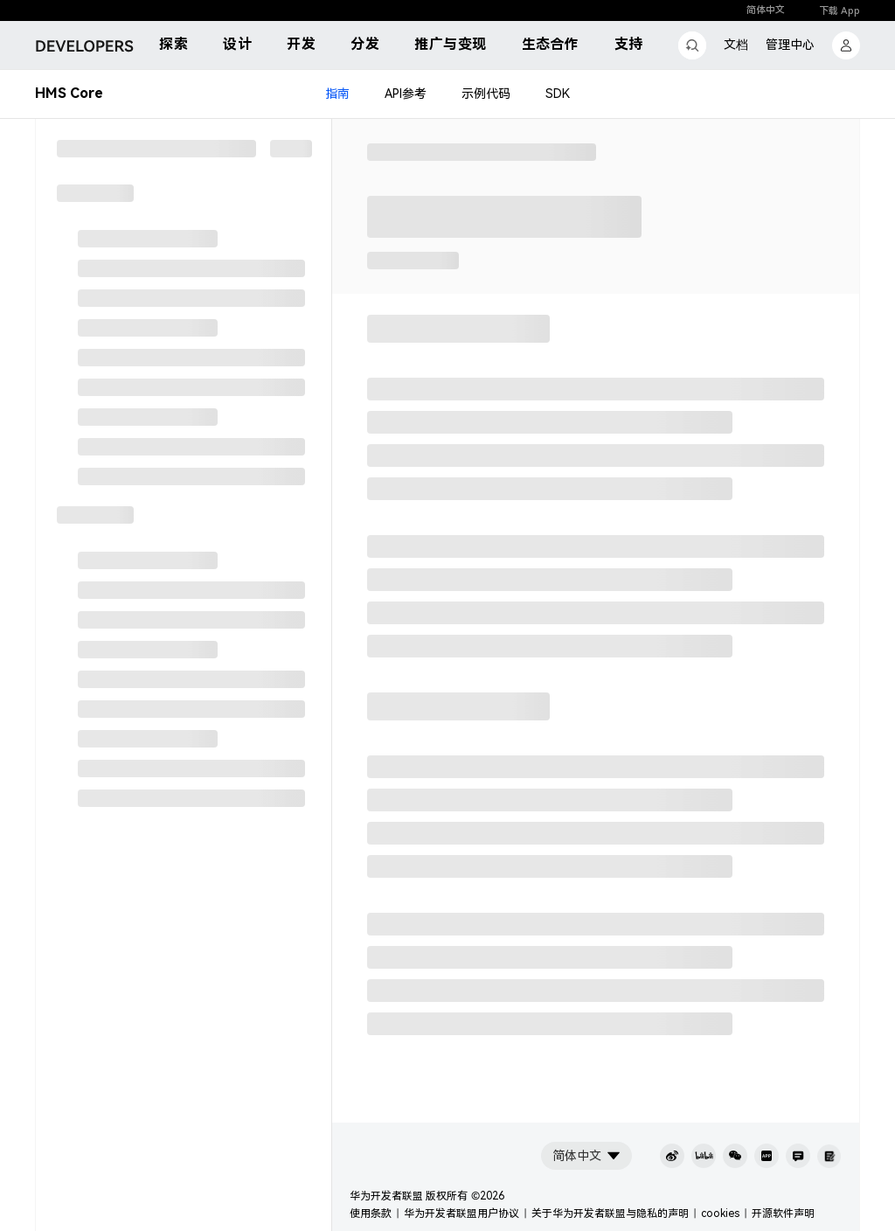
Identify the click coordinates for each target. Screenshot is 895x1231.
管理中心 (790, 45)
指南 (337, 94)
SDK (557, 94)
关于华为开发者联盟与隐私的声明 (610, 1213)
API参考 (406, 94)
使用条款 (371, 1213)
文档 (736, 45)
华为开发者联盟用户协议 (461, 1213)
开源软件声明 (783, 1213)
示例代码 (485, 94)
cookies (720, 1213)
